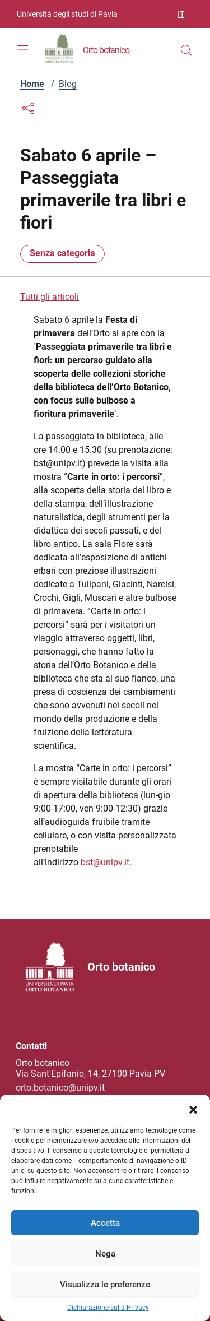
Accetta (105, 1223)
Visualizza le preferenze (105, 1285)
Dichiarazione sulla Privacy (108, 1307)
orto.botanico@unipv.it (60, 1087)
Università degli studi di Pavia (67, 14)
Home (32, 83)
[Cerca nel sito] (186, 50)
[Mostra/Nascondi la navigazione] (22, 49)
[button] (193, 1108)
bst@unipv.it (105, 862)
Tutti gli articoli (49, 296)
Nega (105, 1254)
